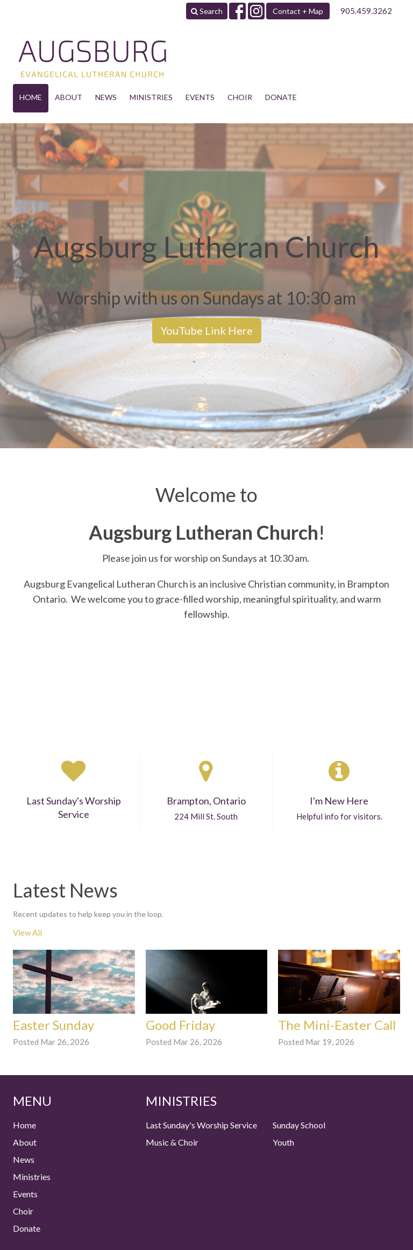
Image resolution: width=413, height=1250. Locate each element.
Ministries (151, 97)
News (106, 97)
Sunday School (299, 1125)
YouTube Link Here (207, 330)
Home (30, 97)
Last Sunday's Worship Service (201, 1125)
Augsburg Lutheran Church (203, 532)
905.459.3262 (366, 11)
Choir (239, 97)
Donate (281, 97)
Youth (283, 1142)
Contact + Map (298, 11)
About (68, 97)
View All (27, 932)
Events (200, 97)
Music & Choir (172, 1142)
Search (207, 11)
